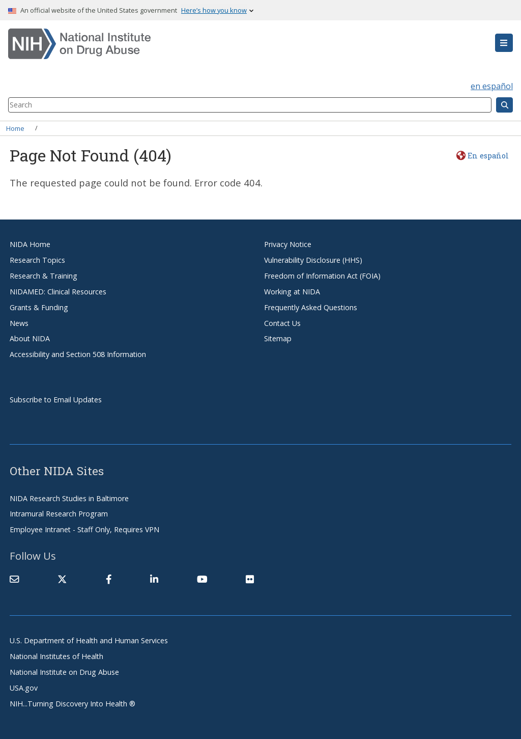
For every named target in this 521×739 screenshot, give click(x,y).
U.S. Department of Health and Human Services (89, 640)
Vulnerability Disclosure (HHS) (313, 260)
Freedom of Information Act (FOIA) (322, 276)
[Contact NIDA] (14, 579)
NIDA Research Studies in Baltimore (69, 498)
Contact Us (282, 323)
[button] (504, 43)
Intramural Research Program (59, 513)
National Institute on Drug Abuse (64, 672)
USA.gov (24, 688)
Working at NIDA (292, 291)
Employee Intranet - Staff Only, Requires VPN (84, 529)
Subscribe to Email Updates (56, 399)
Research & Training (43, 276)
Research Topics (37, 260)
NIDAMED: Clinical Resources (58, 291)
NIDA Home (30, 244)
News (19, 323)
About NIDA (30, 338)
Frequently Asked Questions (310, 307)
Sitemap (278, 338)
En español (488, 155)
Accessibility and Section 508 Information (78, 354)
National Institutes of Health (56, 656)
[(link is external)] (62, 579)
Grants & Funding (39, 307)
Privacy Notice (287, 244)
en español (492, 86)
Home (15, 127)
